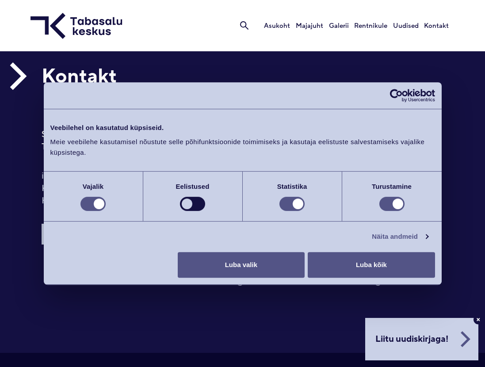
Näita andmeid (395, 236)
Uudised (406, 26)
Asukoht (279, 26)
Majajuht (311, 26)
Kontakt (436, 26)
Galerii (340, 26)
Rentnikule (371, 26)
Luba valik (241, 264)
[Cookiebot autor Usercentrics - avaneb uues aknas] (396, 95)
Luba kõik (371, 264)
